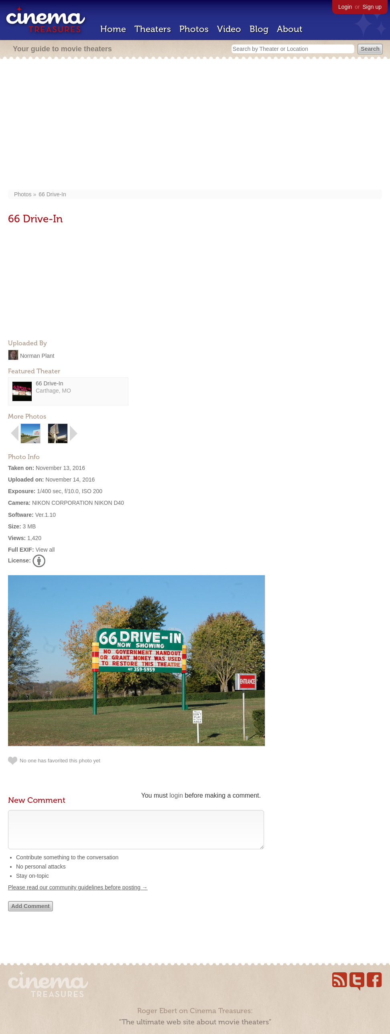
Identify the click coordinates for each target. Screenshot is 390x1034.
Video (229, 29)
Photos (194, 29)
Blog (259, 29)
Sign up (372, 7)
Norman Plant (37, 355)
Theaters (152, 29)
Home (113, 29)
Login (345, 7)
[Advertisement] (195, 125)
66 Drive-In (52, 194)
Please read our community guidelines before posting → (78, 895)
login (176, 795)
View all (45, 549)
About (290, 29)
